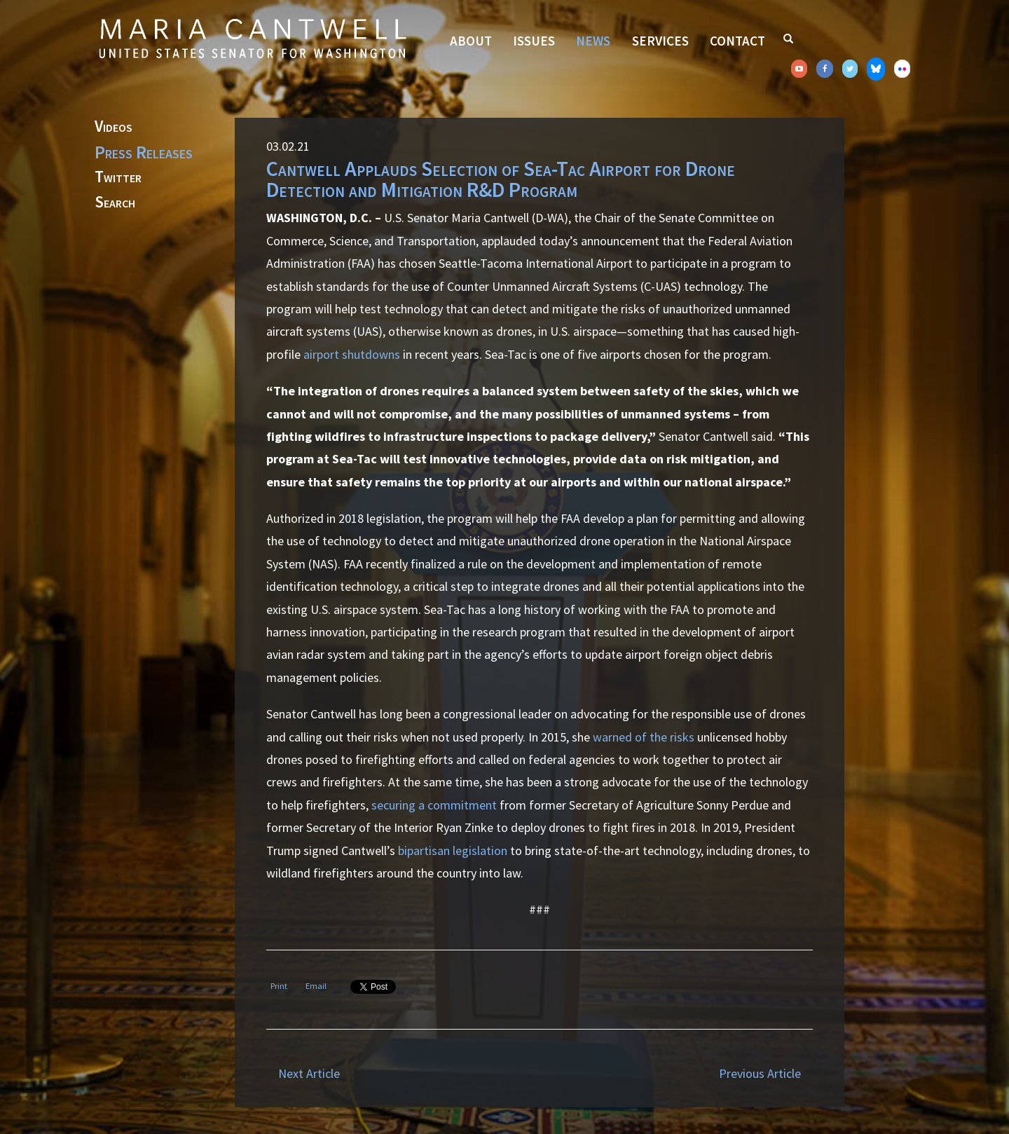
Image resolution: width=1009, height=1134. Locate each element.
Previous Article (760, 1073)
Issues (534, 40)
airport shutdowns (351, 354)
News (593, 40)
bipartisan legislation (452, 850)
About (471, 40)
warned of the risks (643, 737)
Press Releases (144, 152)
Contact (737, 40)
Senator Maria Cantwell (252, 37)
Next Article (309, 1073)
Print (278, 986)
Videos (113, 127)
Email (316, 986)
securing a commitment (434, 805)
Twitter (118, 177)
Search (115, 202)
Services (660, 40)
